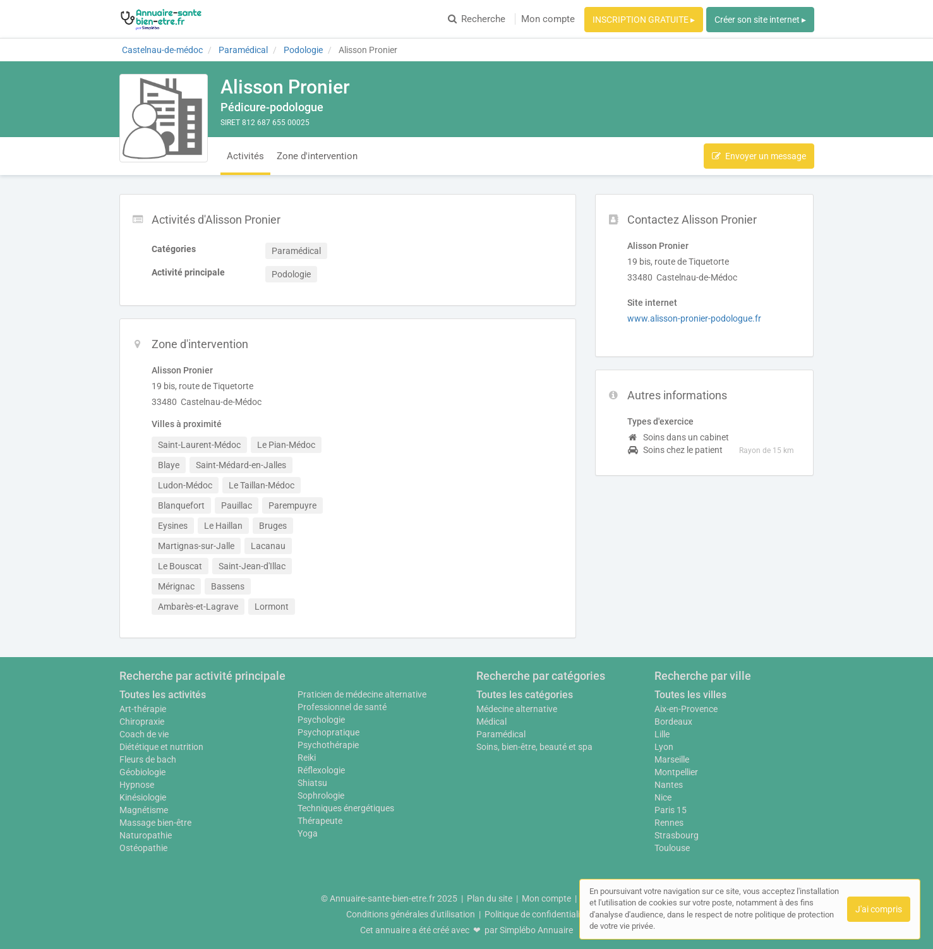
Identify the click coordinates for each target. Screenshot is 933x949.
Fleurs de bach (147, 759)
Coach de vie (144, 734)
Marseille (671, 759)
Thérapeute (320, 821)
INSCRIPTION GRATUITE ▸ (644, 20)
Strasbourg (676, 835)
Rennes (668, 823)
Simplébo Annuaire (536, 930)
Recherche (476, 19)
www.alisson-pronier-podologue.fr (694, 318)
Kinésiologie (142, 797)
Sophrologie (321, 795)
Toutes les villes (690, 695)
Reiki (307, 758)
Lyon (663, 747)
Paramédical (501, 734)
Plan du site (489, 898)
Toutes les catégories (524, 695)
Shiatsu (312, 783)
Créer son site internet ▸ (760, 20)
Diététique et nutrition (161, 747)
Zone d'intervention (317, 156)
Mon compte (548, 19)
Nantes (668, 785)
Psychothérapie (328, 745)
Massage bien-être (155, 823)
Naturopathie (145, 835)
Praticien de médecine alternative (362, 694)
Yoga (308, 833)
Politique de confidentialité (536, 914)
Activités (245, 156)
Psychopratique (328, 732)
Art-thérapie (142, 709)
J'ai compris (878, 909)
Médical (491, 721)
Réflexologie (321, 770)
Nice (662, 797)
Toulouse (672, 848)
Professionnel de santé (342, 707)
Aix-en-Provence (686, 709)
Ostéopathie (143, 848)
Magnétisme (143, 810)
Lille (662, 734)
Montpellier (676, 772)
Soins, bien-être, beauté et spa (534, 747)
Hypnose (136, 785)
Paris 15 (670, 810)
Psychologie (321, 720)
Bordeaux (673, 721)
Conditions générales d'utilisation (410, 914)
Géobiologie (142, 772)
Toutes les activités (162, 695)
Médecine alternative (516, 709)
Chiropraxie (141, 721)
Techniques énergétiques (346, 808)
